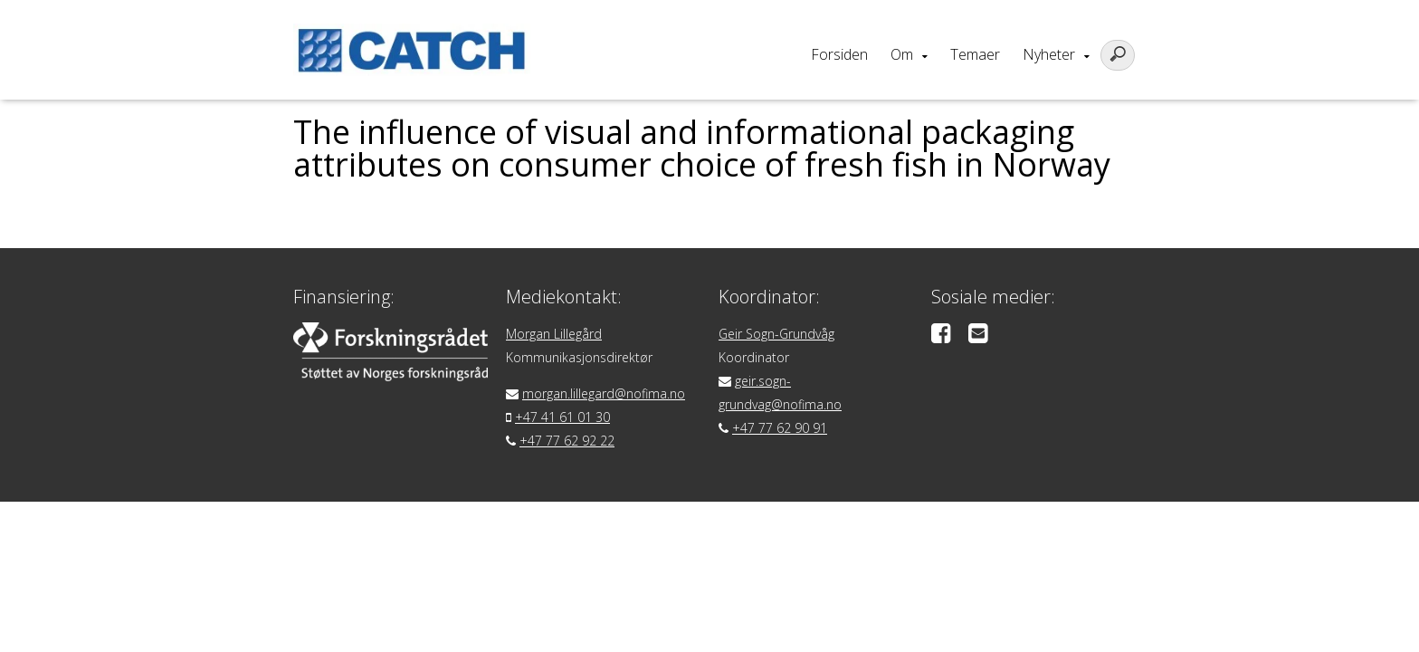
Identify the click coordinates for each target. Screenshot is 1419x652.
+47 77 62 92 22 (566, 440)
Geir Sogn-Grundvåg (776, 333)
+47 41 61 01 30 (562, 417)
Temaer (975, 54)
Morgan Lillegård (554, 333)
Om (901, 54)
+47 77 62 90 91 (779, 427)
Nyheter (1049, 54)
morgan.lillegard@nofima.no (603, 393)
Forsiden (839, 54)
